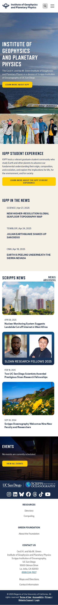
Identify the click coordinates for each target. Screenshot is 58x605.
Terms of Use (25, 597)
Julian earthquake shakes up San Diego (26, 235)
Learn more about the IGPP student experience (29, 181)
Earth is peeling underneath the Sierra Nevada (29, 256)
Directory (29, 510)
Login (37, 600)
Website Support (25, 600)
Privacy (48, 597)
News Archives (49, 278)
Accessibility (38, 597)
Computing (29, 515)
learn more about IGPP (17, 84)
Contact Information (29, 584)
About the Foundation (29, 533)
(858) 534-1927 (29, 572)
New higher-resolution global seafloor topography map (28, 215)
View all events (15, 463)
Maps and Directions (29, 579)
